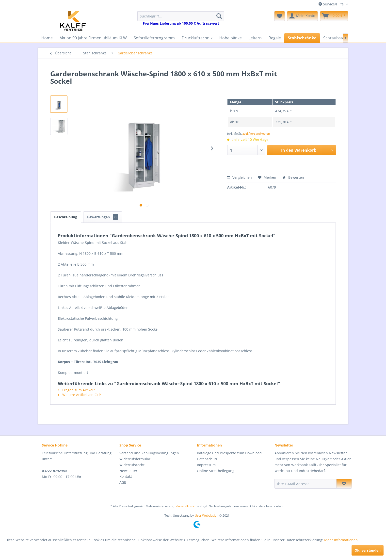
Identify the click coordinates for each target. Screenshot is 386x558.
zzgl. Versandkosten (256, 133)
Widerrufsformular (134, 459)
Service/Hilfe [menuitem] (332, 4)
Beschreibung (65, 217)
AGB (122, 482)
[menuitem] (180, 18)
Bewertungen (102, 217)
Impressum (206, 464)
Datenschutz (207, 459)
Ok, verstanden (367, 550)
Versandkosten (186, 506)
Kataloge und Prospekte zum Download (229, 453)
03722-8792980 (54, 470)
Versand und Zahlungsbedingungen (149, 453)
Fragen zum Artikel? (76, 390)
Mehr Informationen (341, 540)
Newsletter (128, 470)
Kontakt (125, 476)
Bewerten (293, 177)
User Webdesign (206, 515)
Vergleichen (239, 177)
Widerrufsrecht (132, 464)
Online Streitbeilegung (215, 470)
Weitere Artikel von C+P (79, 394)
